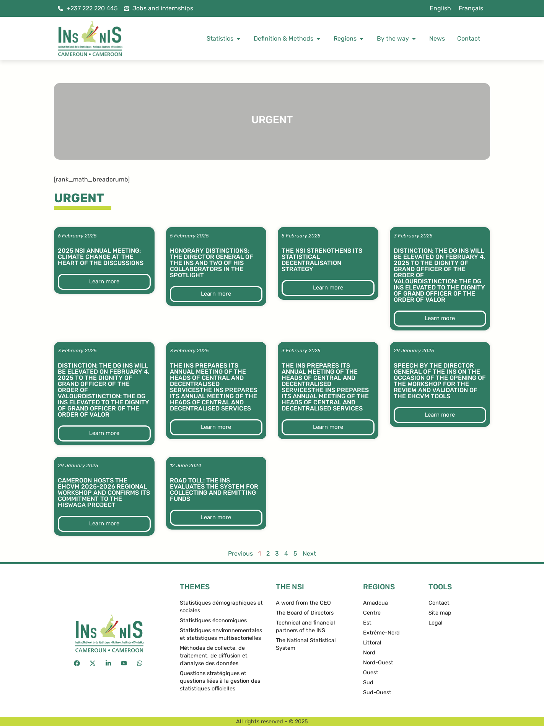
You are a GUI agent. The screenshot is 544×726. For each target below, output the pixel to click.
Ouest (370, 672)
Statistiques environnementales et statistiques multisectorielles (221, 634)
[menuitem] (440, 8)
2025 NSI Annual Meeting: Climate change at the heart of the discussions (100, 257)
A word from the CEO (303, 603)
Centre (372, 613)
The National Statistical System (306, 644)
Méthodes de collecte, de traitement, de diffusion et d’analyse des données (214, 656)
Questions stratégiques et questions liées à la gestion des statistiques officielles (220, 681)
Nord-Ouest (378, 662)
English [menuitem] (440, 8)
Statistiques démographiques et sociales (221, 607)
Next (309, 553)
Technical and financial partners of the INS (305, 627)
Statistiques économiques (213, 620)
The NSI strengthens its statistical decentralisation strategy (322, 260)
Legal (435, 623)
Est (367, 623)
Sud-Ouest (377, 692)
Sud (368, 682)
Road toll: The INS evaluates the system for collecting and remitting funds (214, 489)
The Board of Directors (305, 613)
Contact (439, 603)
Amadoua (375, 603)
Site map (439, 613)
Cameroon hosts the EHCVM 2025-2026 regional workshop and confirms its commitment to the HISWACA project (104, 493)
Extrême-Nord (381, 633)
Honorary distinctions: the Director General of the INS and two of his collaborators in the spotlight (211, 263)
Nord (369, 652)
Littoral (372, 642)
